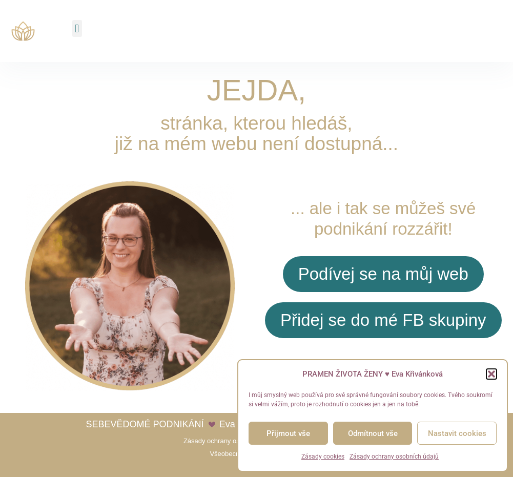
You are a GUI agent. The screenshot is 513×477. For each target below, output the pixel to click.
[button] (491, 374)
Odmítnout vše (373, 433)
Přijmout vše (288, 433)
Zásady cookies (322, 456)
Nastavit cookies (457, 433)
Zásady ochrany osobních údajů (394, 456)
